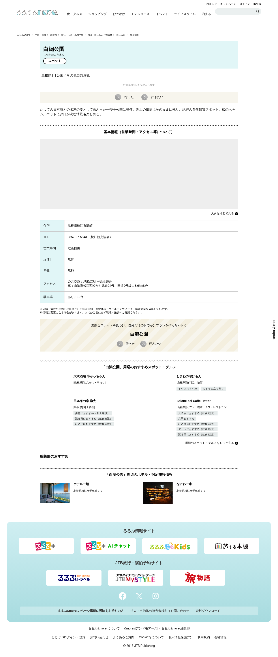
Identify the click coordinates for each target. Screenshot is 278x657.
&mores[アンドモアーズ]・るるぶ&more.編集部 (157, 628)
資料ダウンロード (208, 610)
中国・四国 (40, 35)
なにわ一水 (184, 484)
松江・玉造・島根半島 (72, 35)
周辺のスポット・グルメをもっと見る (209, 443)
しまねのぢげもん (189, 376)
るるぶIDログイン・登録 (68, 637)
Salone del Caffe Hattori (194, 401)
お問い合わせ (99, 637)
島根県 (53, 35)
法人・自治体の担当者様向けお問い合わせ (159, 610)
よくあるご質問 (123, 637)
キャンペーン (228, 4)
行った (129, 97)
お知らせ (211, 4)
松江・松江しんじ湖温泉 (100, 35)
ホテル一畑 (81, 484)
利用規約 (203, 637)
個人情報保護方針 (180, 637)
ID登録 (257, 4)
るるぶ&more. (23, 35)
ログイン (244, 4)
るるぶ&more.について (104, 628)
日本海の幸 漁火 (84, 401)
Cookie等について (151, 637)
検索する (258, 11)
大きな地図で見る (222, 213)
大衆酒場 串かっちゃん (89, 376)
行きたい (156, 97)
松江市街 (120, 35)
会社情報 (220, 637)
